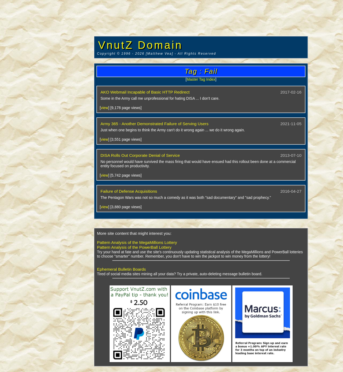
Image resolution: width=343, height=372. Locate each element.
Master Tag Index (201, 79)
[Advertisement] (47, 81)
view (104, 108)
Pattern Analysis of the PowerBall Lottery (134, 247)
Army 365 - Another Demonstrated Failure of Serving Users (154, 123)
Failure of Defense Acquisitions (128, 191)
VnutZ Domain (140, 45)
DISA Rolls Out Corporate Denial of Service (140, 155)
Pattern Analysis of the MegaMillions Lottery (137, 242)
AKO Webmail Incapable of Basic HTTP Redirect (144, 92)
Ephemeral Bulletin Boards (121, 269)
